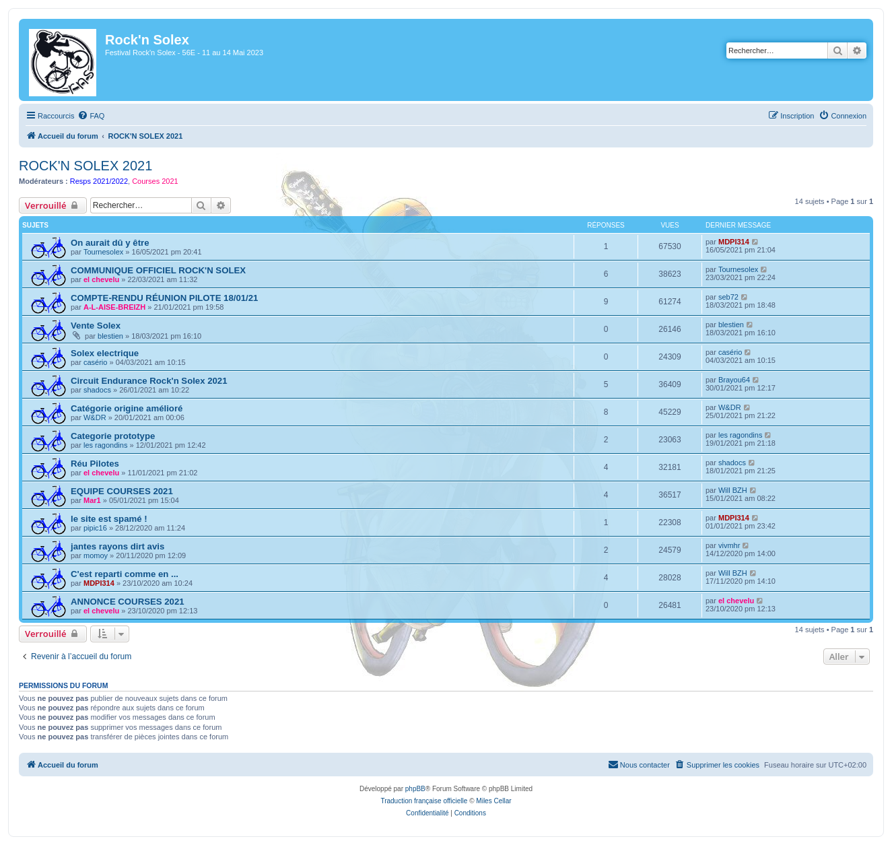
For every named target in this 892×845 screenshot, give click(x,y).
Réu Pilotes (95, 464)
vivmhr (729, 545)
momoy (95, 555)
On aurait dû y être (110, 243)
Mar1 (92, 500)
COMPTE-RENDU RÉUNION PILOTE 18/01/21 (164, 298)
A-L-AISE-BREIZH (114, 307)
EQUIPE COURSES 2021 (122, 491)
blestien (110, 336)
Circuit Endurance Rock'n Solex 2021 (149, 381)
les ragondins (105, 445)
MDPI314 (733, 242)
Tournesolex (103, 252)
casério (95, 362)
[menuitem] (90, 116)
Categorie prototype (113, 436)
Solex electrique (105, 353)
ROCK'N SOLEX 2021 (85, 165)
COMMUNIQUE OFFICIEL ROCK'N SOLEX (158, 270)
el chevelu (101, 279)
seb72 (728, 297)
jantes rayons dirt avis (117, 546)
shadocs (97, 390)
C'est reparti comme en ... (124, 574)
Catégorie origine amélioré (126, 408)
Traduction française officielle (423, 801)
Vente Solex (96, 325)
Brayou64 (734, 380)
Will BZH (732, 490)
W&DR (94, 417)
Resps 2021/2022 (99, 181)
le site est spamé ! (109, 519)
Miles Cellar (493, 801)
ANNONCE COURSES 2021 (127, 602)
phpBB (415, 788)
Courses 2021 (155, 181)
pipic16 (95, 528)
